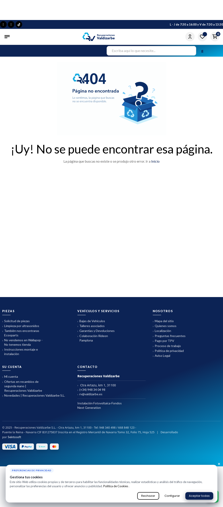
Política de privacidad (168, 370)
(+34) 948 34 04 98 (91, 409)
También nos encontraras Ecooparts (20, 353)
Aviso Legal (161, 375)
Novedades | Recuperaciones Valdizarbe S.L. (33, 415)
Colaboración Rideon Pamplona (92, 357)
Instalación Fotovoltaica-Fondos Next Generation (99, 425)
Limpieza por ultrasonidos (20, 345)
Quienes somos (164, 345)
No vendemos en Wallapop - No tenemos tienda (22, 362)
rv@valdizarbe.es (89, 414)
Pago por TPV (163, 361)
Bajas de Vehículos (91, 341)
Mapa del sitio (163, 341)
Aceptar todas (199, 496)
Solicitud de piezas (16, 341)
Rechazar (148, 496)
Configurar (172, 496)
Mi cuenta (10, 396)
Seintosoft (14, 456)
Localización (162, 351)
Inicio (155, 181)
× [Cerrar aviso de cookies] (219, 464)
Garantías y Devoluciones (96, 351)
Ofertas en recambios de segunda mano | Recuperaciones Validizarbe (22, 405)
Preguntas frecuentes (169, 355)
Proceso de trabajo (167, 365)
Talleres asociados (91, 345)
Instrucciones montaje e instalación (20, 371)
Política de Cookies (116, 486)
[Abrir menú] (8, 36)
